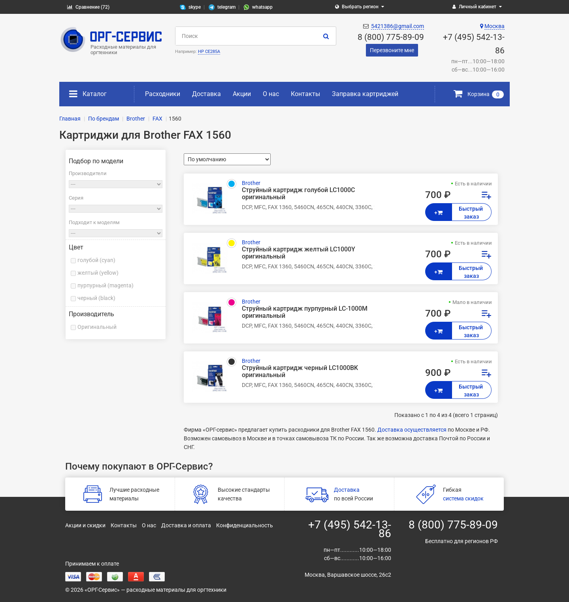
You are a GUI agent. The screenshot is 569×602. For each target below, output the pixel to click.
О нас (271, 94)
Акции (242, 94)
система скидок (463, 498)
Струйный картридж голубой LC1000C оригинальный (298, 194)
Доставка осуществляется (412, 429)
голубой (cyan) (96, 260)
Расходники (162, 94)
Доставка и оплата (186, 525)
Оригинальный (97, 327)
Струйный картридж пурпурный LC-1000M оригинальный (304, 312)
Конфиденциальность (244, 525)
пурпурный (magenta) (105, 285)
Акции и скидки (85, 525)
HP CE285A (209, 51)
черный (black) (96, 298)
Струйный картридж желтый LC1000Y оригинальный (298, 253)
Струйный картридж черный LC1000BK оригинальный (300, 371)
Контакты (305, 94)
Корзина (479, 94)
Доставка (206, 94)
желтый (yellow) (98, 273)
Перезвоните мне (392, 50)
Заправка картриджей (365, 94)
